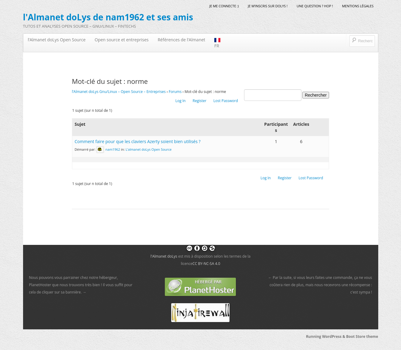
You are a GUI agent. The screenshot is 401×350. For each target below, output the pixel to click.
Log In (180, 100)
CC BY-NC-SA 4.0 (206, 263)
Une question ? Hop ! (315, 6)
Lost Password (225, 100)
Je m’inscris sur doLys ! (268, 6)
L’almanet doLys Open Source (149, 149)
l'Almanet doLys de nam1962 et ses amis (108, 17)
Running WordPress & (326, 336)
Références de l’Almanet (181, 40)
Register (199, 100)
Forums (175, 91)
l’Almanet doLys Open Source (57, 40)
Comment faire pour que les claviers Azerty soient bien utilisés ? (138, 141)
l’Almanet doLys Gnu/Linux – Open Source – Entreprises (119, 91)
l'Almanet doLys (164, 256)
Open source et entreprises (122, 40)
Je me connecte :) (224, 6)
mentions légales (358, 6)
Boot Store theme (362, 336)
